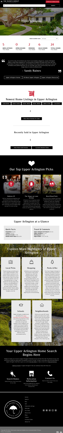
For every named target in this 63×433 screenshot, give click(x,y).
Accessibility (8, 431)
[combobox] (24, 5)
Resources (28, 412)
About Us (27, 421)
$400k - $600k (26, 103)
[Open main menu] (61, 1)
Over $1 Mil (57, 103)
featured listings (52, 362)
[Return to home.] (22, 2)
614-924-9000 (33, 362)
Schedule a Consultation (52, 1)
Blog (26, 415)
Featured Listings (29, 406)
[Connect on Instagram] (53, 410)
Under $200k (6, 103)
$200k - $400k (16, 103)
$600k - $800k (36, 103)
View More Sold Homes (21, 147)
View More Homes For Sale (31, 118)
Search (53, 5)
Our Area (27, 410)
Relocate (27, 408)
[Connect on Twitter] (47, 410)
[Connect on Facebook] (44, 410)
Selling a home (16, 365)
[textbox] (25, 5)
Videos (27, 417)
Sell (26, 403)
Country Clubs (29, 419)
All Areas (44, 38)
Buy (26, 401)
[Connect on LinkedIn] (56, 410)
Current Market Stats (42, 147)
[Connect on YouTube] (50, 410)
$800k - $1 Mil (47, 103)
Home (26, 397)
